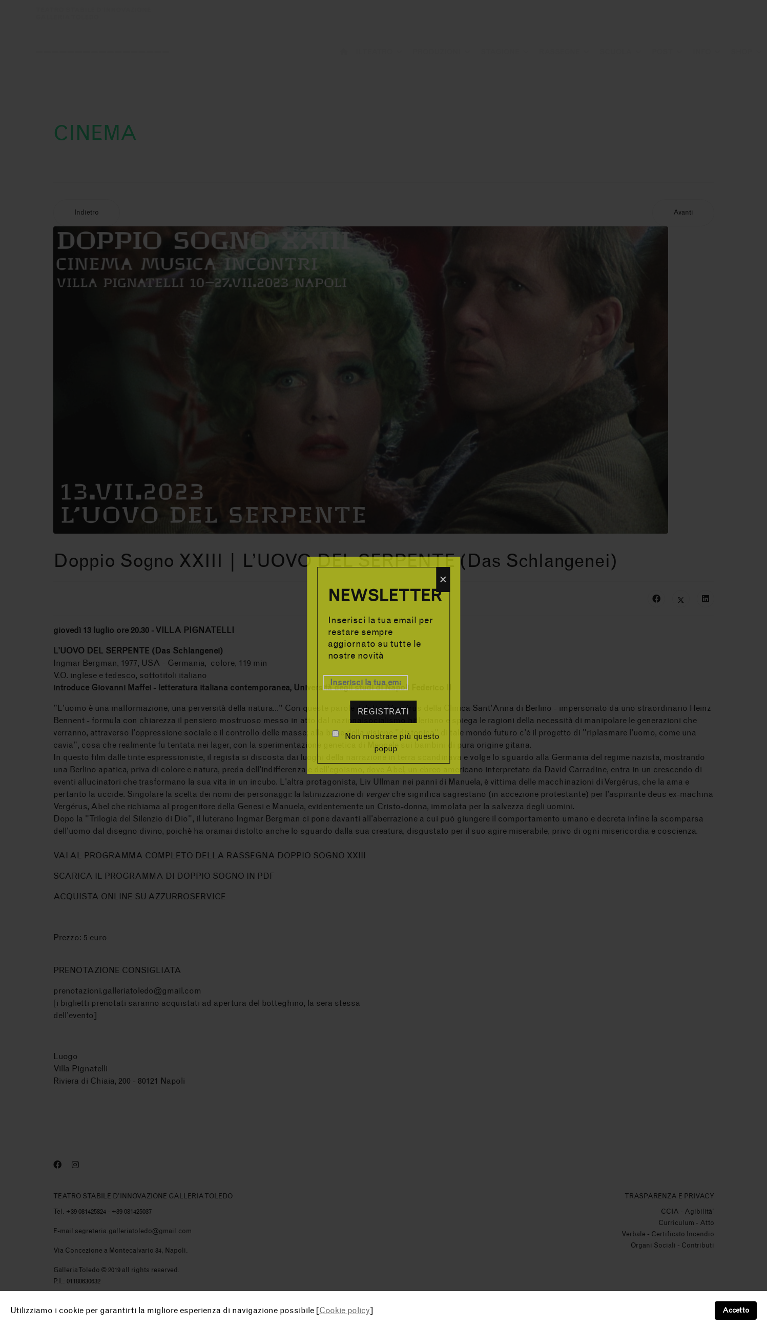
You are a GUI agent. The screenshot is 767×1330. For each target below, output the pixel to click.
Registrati (383, 711)
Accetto (735, 1310)
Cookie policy (344, 1310)
